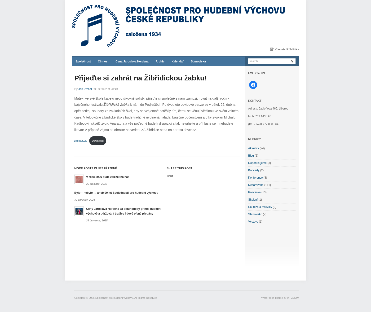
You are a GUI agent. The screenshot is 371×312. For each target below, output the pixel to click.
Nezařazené (256, 185)
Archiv (160, 61)
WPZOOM (293, 297)
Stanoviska (198, 61)
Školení (253, 199)
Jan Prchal (85, 89)
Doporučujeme (257, 163)
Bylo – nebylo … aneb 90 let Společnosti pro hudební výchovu (116, 192)
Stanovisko (255, 214)
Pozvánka (254, 192)
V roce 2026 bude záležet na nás (107, 177)
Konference (255, 177)
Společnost (83, 61)
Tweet (170, 176)
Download (98, 140)
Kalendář (178, 61)
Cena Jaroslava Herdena (131, 61)
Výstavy (253, 221)
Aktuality (253, 148)
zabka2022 (80, 140)
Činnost (103, 61)
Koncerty (253, 170)
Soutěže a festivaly (260, 207)
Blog (251, 155)
